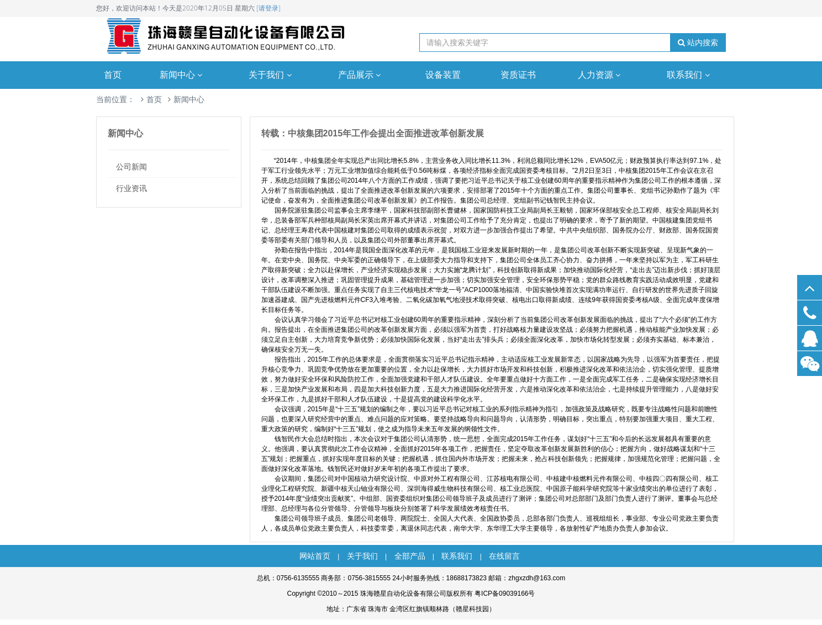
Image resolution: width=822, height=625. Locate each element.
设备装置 (443, 75)
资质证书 (518, 75)
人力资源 (600, 75)
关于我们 (271, 75)
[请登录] (268, 8)
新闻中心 (182, 75)
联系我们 (689, 75)
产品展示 (360, 75)
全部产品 (409, 556)
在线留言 (504, 556)
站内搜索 (698, 42)
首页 (113, 75)
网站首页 (314, 556)
